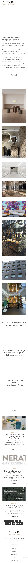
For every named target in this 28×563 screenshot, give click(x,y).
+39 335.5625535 (19, 538)
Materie (14, 551)
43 (6, 523)
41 (19, 521)
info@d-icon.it (15, 542)
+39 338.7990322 (18, 540)
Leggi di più (14, 449)
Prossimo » (19, 523)
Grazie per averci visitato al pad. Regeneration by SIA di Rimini (14, 436)
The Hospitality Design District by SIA (14, 506)
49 (14, 523)
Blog (14, 557)
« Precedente (8, 521)
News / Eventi (14, 560)
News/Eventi (14, 432)
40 (16, 521)
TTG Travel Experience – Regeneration (14, 472)
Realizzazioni (14, 554)
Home (14, 548)
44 (9, 523)
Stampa (14, 468)
